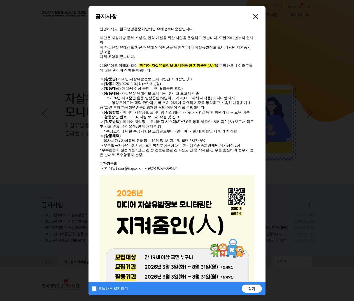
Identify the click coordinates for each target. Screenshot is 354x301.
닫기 (251, 288)
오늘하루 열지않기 (113, 288)
